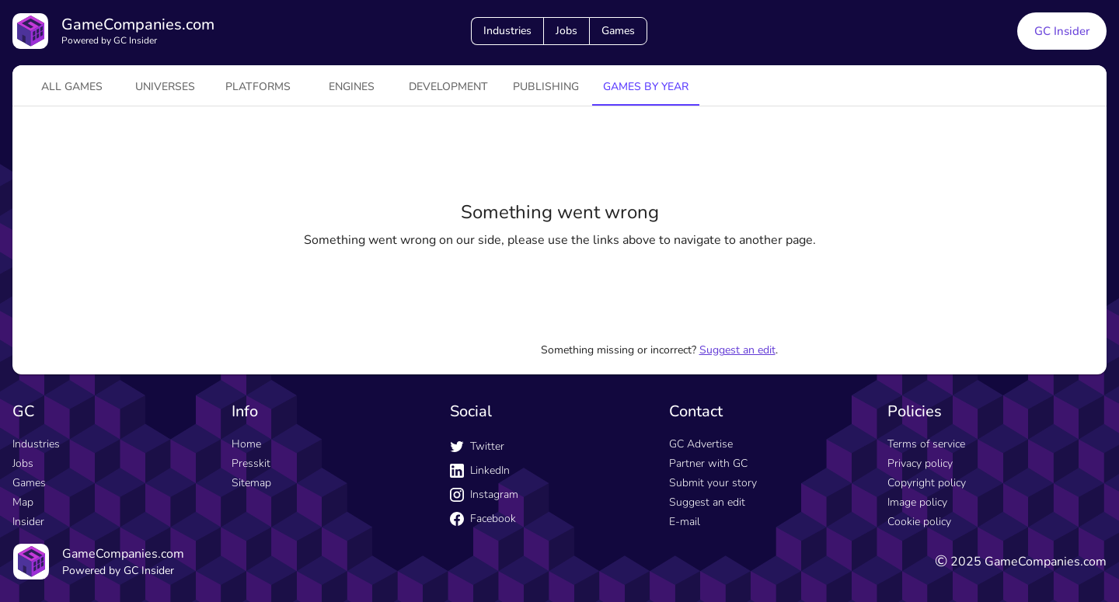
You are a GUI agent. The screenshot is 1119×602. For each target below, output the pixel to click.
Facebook (483, 518)
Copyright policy (926, 482)
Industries (507, 30)
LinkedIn (480, 470)
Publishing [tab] (546, 86)
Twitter (477, 446)
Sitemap (251, 482)
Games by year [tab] (645, 86)
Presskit (251, 463)
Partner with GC (708, 463)
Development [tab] (448, 86)
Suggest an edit (737, 350)
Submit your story (713, 482)
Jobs (566, 30)
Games (618, 30)
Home (246, 444)
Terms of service (926, 444)
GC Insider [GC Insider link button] (1061, 31)
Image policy (917, 502)
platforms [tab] (258, 86)
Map (22, 502)
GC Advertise (701, 444)
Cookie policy (919, 521)
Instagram (484, 494)
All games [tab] (72, 86)
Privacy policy (920, 463)
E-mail (684, 521)
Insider (28, 521)
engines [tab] (352, 86)
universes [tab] (165, 86)
